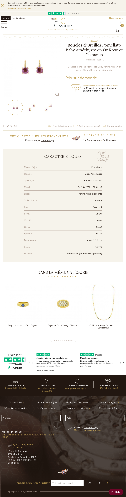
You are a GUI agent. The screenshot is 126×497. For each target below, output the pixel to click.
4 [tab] (60, 340)
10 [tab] (71, 340)
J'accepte (12, 8)
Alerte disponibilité (109, 408)
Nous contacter (116, 18)
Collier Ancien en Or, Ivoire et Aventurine (103, 326)
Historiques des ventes (78, 402)
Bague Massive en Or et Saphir (22, 325)
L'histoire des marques (48, 402)
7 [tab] (66, 340)
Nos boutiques (18, 18)
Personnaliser (24, 8)
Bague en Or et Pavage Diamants (63, 325)
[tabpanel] (23, 309)
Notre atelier (16, 402)
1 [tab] (54, 340)
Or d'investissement (48, 408)
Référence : (90, 59)
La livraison (109, 140)
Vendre (6, 18)
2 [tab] (56, 340)
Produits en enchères (78, 408)
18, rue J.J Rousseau (17, 450)
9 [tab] (70, 340)
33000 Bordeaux (16, 453)
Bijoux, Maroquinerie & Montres (23, 446)
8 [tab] (68, 340)
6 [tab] (64, 340)
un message (47, 140)
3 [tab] (58, 340)
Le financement (92, 140)
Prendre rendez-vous (93, 90)
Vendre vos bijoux (109, 402)
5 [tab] (62, 340)
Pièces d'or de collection (17, 408)
